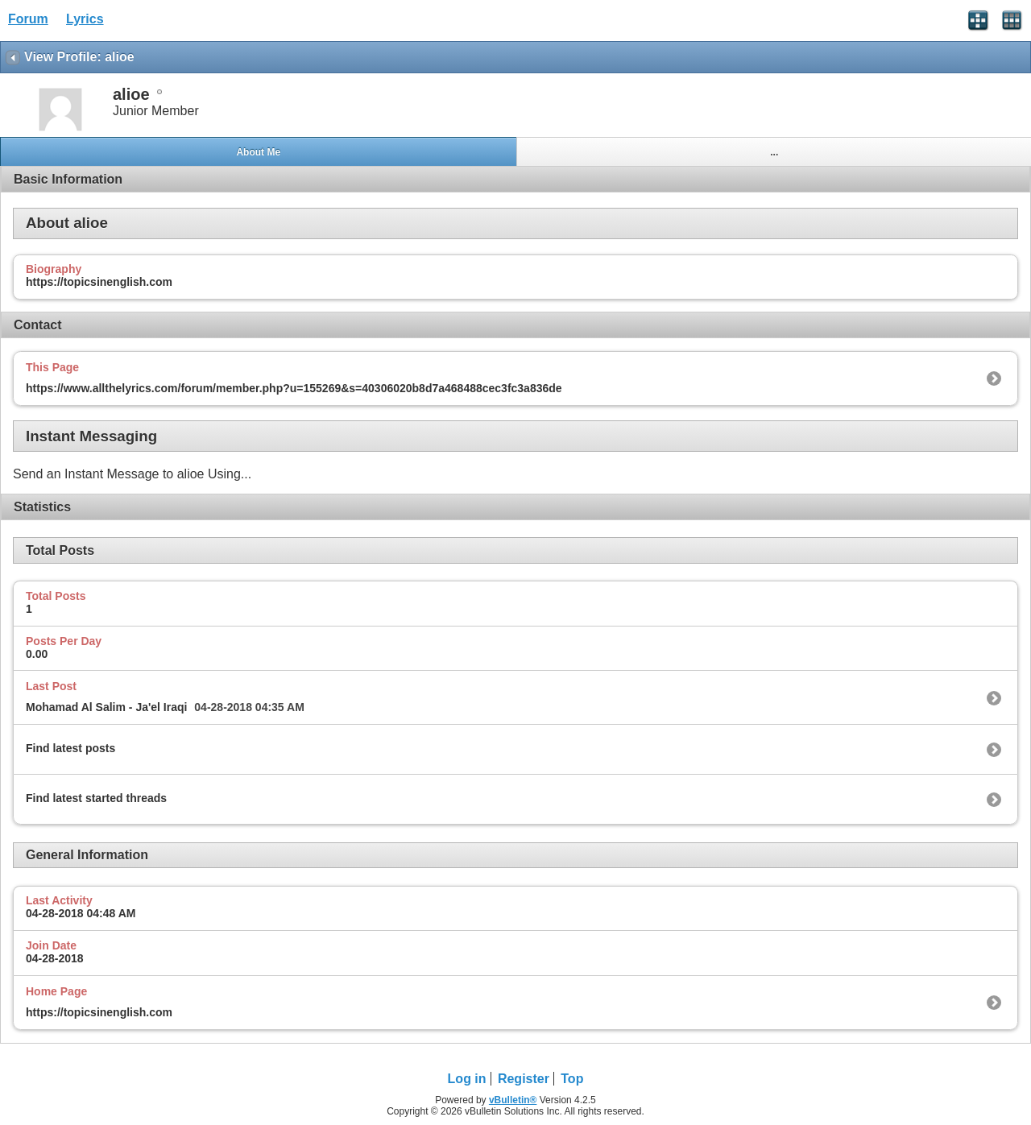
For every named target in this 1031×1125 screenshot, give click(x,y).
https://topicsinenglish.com (99, 1012)
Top (572, 1079)
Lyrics (85, 19)
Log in (467, 1079)
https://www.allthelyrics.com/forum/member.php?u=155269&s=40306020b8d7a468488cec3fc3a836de (294, 388)
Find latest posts (70, 748)
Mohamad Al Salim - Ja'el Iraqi (106, 707)
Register (523, 1079)
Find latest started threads (96, 798)
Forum (28, 19)
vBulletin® (513, 1100)
